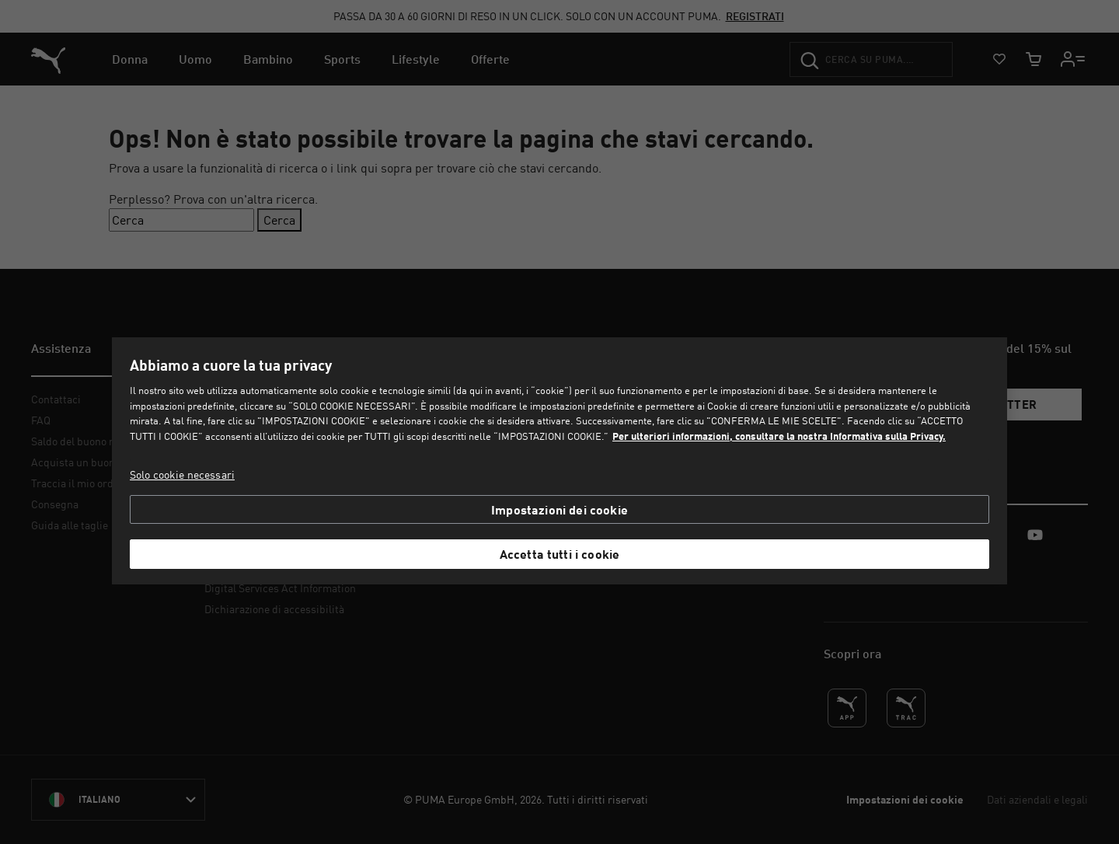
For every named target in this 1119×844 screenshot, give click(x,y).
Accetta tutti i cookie (560, 553)
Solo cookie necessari (182, 474)
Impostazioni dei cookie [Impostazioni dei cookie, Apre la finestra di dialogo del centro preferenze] (559, 509)
